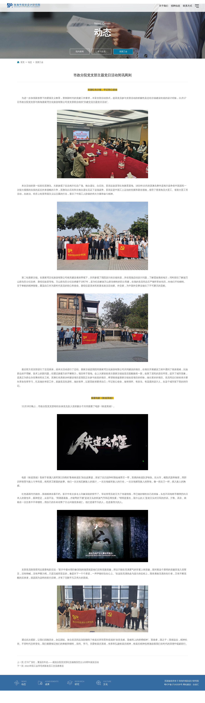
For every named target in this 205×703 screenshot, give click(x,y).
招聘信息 (175, 6)
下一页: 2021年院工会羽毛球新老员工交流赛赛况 (42, 678)
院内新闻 (80, 63)
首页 (22, 74)
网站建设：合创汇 (191, 697)
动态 (30, 74)
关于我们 (163, 6)
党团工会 (123, 63)
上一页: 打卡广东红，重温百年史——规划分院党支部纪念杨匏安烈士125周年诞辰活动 (60, 674)
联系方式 (187, 6)
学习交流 (101, 63)
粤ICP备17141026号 (173, 697)
